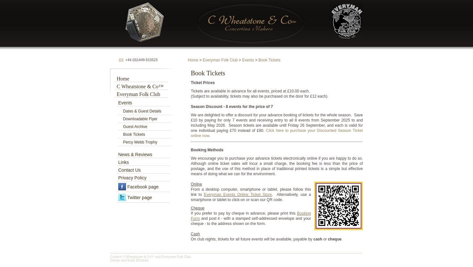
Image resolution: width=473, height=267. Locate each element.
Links (123, 162)
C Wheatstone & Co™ (140, 86)
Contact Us (129, 170)
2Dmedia (141, 260)
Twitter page (139, 197)
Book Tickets (270, 60)
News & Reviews (135, 154)
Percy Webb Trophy (140, 142)
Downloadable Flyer (140, 119)
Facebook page (143, 186)
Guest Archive (135, 126)
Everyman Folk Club (220, 60)
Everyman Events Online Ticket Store (238, 194)
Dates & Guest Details (142, 111)
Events (248, 60)
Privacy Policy (132, 177)
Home (193, 60)
